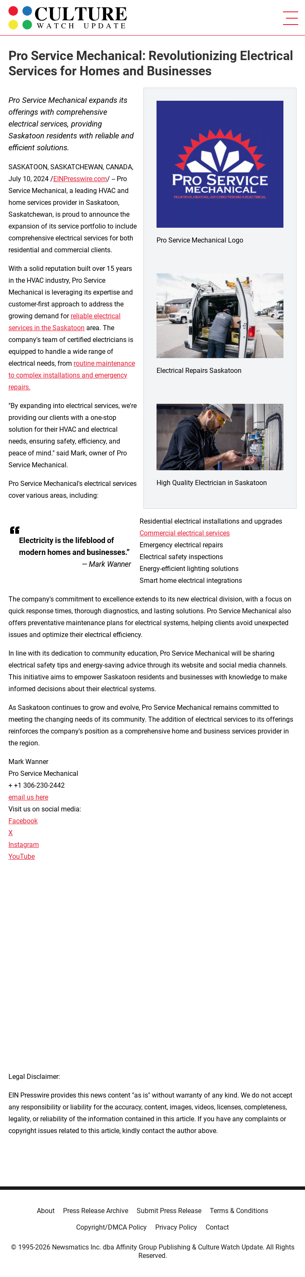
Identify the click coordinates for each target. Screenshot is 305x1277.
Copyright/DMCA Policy (111, 1227)
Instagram (23, 845)
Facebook (23, 821)
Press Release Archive (95, 1211)
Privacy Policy (176, 1227)
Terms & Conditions (239, 1211)
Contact (217, 1227)
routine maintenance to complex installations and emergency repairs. (71, 375)
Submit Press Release (169, 1211)
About (46, 1211)
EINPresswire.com (80, 179)
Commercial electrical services (185, 533)
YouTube (21, 856)
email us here (28, 797)
